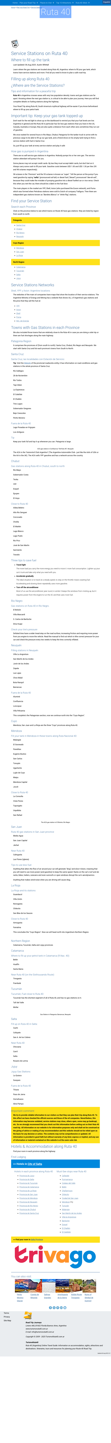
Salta (18, 304)
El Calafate (66, 1428)
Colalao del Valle (68, 1379)
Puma (18, 346)
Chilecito (65, 1390)
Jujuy (18, 308)
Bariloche (65, 1417)
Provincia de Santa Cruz (29, 1409)
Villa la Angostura (69, 1413)
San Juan (20, 281)
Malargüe (66, 1405)
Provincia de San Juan (28, 1390)
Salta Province (37, 1435)
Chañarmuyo (67, 1386)
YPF (18, 335)
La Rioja (19, 285)
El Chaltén (66, 1424)
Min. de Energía (22, 350)
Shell (18, 343)
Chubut (19, 258)
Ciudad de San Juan (70, 1394)
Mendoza (20, 277)
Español (106, 2)
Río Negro (20, 262)
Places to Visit (47, 3)
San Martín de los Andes (72, 1409)
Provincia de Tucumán (28, 1379)
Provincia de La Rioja (27, 1386)
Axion (18, 339)
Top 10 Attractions (65, 3)
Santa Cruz (20, 255)
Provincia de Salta (26, 1375)
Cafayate (65, 1371)
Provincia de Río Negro (28, 1402)
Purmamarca (67, 1375)
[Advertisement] (55, 53)
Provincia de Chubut (27, 1405)
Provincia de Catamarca (29, 1383)
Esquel (64, 1420)
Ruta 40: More (83, 3)
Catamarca (20, 296)
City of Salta (35, 1359)
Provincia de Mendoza (28, 1394)
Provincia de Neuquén (28, 1398)
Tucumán (20, 300)
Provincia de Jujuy (26, 1371)
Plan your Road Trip (29, 3)
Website (27, 392)
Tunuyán (65, 1402)
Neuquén (20, 266)
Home (15, 3)
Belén (64, 1383)
